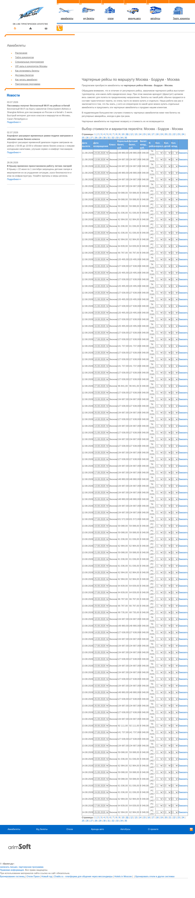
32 (113, 137)
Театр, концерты (181, 18)
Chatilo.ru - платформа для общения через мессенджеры (83, 876)
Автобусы (125, 829)
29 (100, 137)
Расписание (21, 53)
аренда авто (134, 18)
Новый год (46, 876)
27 (91, 137)
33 (117, 137)
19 (161, 134)
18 (157, 134)
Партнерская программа (27, 84)
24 (183, 134)
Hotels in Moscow (123, 876)
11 (127, 134)
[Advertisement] (41, 216)
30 (104, 137)
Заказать (183, 153)
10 (123, 134)
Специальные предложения (29, 62)
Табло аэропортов (24, 57)
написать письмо (9, 867)
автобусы (155, 18)
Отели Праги (32, 876)
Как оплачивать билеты (27, 70)
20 (166, 134)
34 (121, 137)
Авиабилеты (14, 829)
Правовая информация (12, 870)
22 (174, 134)
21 (170, 134)
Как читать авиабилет (26, 79)
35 (125, 137)
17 (153, 134)
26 (87, 137)
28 (96, 137)
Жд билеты (42, 829)
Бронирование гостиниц (12, 876)
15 (144, 134)
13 (136, 134)
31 (108, 137)
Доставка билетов (24, 75)
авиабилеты (67, 18)
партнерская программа (31, 867)
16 (148, 134)
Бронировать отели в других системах (154, 876)
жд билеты (88, 18)
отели (110, 18)
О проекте (153, 829)
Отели (69, 829)
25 (83, 137)
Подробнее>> (14, 122)
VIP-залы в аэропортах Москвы (31, 66)
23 (178, 134)
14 (140, 134)
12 (131, 134)
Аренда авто (97, 829)
